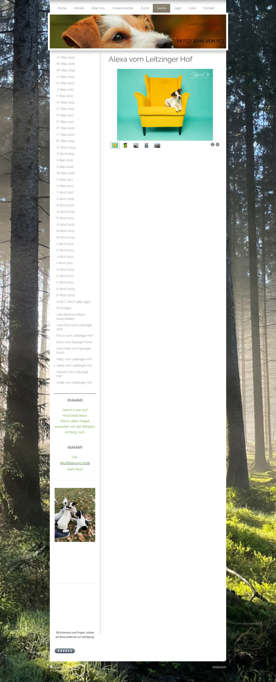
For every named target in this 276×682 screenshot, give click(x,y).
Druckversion (60, 667)
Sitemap (76, 667)
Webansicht (219, 666)
